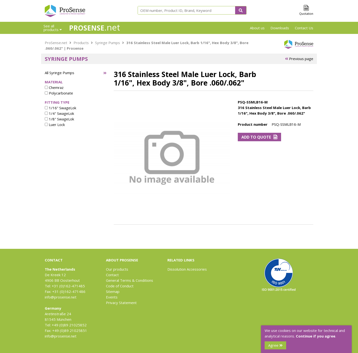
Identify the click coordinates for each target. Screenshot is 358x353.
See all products (53, 28)
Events (112, 297)
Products (81, 42)
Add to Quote (259, 137)
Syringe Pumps (107, 42)
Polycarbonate (59, 93)
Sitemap (112, 291)
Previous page (299, 58)
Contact (112, 274)
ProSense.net (56, 42)
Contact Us (304, 27)
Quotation (306, 14)
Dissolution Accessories (187, 269)
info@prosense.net (60, 297)
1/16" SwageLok (60, 107)
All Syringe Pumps (59, 72)
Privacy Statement (121, 302)
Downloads (279, 27)
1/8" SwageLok (59, 119)
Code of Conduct (120, 285)
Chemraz (54, 87)
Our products (117, 269)
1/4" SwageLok (59, 113)
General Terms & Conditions (129, 280)
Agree (275, 345)
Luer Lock (55, 124)
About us (257, 27)
